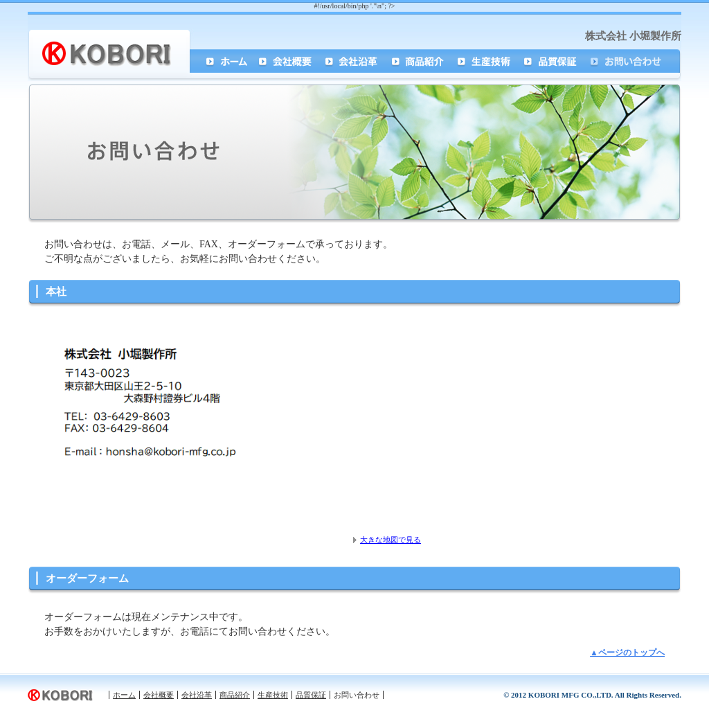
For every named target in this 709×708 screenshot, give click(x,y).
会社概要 (287, 61)
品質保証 (553, 61)
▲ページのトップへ (627, 652)
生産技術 (487, 61)
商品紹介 (420, 61)
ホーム (222, 61)
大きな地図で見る (390, 540)
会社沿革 (354, 61)
